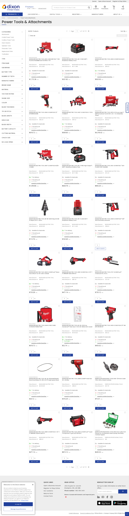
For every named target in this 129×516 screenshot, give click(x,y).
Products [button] (12, 14)
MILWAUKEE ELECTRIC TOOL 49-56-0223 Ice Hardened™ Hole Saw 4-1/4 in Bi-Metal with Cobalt (77, 326)
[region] (18, 498)
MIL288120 (65, 270)
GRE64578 (98, 377)
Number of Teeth (8, 76)
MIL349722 (65, 111)
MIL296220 (32, 111)
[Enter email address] (107, 491)
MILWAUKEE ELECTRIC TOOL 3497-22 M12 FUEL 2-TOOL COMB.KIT (77, 113)
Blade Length (7, 116)
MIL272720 (98, 270)
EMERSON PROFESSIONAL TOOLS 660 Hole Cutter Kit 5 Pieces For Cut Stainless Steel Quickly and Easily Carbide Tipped (110, 433)
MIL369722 (32, 164)
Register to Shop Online (119, 1)
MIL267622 (98, 111)
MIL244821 (32, 324)
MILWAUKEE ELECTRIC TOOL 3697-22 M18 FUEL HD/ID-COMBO (44, 166)
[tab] (12, 32)
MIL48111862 (65, 164)
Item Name (5, 63)
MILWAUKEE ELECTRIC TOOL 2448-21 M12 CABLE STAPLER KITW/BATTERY (42, 326)
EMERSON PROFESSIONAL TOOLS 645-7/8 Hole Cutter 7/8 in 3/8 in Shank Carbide (110, 379)
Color (4, 103)
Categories (6, 32)
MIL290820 (98, 217)
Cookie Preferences (74, 513)
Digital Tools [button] (55, 14)
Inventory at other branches (39, 77)
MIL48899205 (33, 217)
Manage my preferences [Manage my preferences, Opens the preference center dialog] (18, 509)
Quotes (94, 1)
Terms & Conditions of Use (87, 513)
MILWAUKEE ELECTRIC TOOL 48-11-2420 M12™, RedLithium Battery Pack (75, 219)
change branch (42, 8)
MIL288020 (32, 430)
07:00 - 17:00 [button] (31, 8)
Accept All (18, 504)
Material (5, 89)
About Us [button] (116, 14)
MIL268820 (65, 377)
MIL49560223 (66, 324)
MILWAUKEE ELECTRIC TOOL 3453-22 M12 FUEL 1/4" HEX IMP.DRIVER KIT (110, 326)
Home (3, 18)
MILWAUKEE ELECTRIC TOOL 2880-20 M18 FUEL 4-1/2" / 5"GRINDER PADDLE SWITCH (44, 432)
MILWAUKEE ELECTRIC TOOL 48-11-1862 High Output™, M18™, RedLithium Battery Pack (77, 166)
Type (3, 59)
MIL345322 (98, 324)
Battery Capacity (9, 129)
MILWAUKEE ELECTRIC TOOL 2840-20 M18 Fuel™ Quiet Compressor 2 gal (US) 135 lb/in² (77, 432)
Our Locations (48, 491)
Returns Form (48, 493)
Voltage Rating (8, 94)
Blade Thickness (8, 107)
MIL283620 (98, 57)
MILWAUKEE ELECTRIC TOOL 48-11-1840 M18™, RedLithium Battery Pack (74, 59)
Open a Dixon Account (104, 1)
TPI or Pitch (6, 111)
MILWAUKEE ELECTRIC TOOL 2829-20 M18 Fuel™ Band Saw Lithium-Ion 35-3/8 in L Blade (44, 272)
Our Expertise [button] (33, 14)
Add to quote (100, 248)
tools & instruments (13, 18)
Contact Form (48, 496)
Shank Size (6, 98)
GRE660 (97, 430)
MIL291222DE (33, 57)
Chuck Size (6, 138)
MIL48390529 (33, 377)
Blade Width (6, 124)
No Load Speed (7, 142)
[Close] (33, 485)
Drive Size (5, 120)
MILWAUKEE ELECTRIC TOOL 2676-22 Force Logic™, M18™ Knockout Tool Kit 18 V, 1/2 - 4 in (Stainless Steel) (109, 114)
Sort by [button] (123, 31)
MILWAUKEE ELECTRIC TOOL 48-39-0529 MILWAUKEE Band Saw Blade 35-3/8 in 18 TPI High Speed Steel (44, 379)
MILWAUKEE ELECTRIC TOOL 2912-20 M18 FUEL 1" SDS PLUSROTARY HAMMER (109, 166)
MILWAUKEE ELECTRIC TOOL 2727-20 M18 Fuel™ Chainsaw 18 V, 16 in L (108, 272)
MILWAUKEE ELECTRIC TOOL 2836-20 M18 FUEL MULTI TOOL (109, 59)
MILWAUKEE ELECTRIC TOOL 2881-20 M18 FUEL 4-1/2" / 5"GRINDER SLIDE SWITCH (77, 272)
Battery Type (7, 72)
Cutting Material (8, 133)
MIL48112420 (66, 217)
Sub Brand (6, 68)
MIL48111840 (65, 57)
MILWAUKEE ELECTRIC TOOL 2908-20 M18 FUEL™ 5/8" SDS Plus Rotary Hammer (110, 219)
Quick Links (48, 482)
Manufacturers (97, 14)
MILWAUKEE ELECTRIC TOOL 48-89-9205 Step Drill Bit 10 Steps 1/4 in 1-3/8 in (44, 219)
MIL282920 (32, 270)
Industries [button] (76, 14)
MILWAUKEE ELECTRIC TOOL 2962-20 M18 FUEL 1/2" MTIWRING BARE (43, 113)
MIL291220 (98, 164)
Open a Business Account (52, 485)
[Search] (71, 8)
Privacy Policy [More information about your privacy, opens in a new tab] (24, 500)
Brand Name (6, 85)
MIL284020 (65, 430)
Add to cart (34, 89)
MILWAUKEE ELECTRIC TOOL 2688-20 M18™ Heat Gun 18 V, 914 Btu (77, 379)
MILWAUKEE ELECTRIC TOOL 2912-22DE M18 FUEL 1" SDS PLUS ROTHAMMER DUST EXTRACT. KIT (44, 59)
